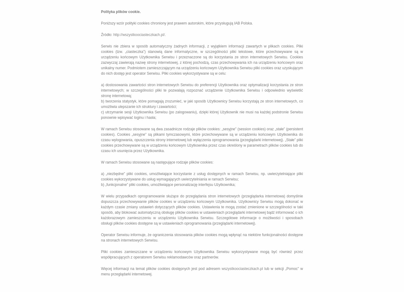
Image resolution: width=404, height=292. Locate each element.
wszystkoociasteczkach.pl (242, 269)
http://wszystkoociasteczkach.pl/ (139, 35)
